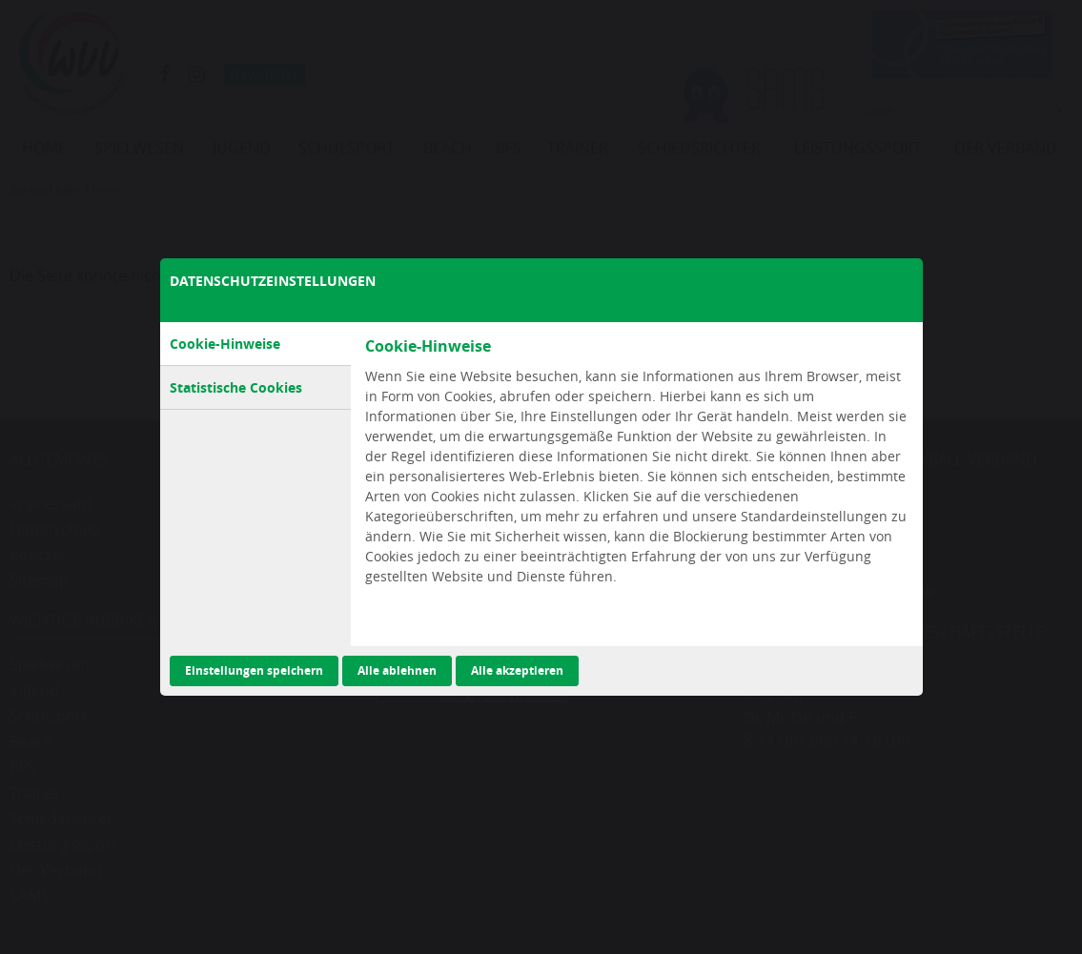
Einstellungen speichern (254, 670)
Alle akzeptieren (517, 670)
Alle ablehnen (397, 670)
